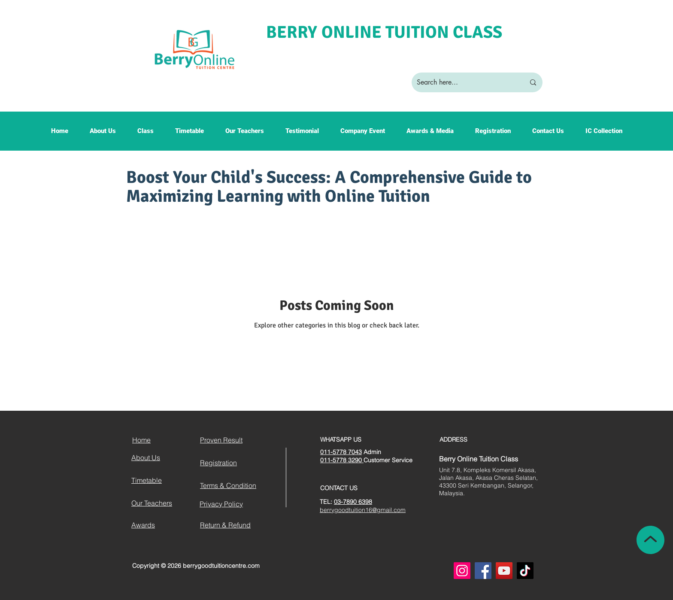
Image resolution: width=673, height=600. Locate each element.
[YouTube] (504, 570)
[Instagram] (462, 570)
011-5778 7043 (341, 452)
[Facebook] (483, 570)
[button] (103, 134)
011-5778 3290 (342, 460)
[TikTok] (525, 570)
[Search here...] (464, 82)
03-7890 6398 (353, 502)
